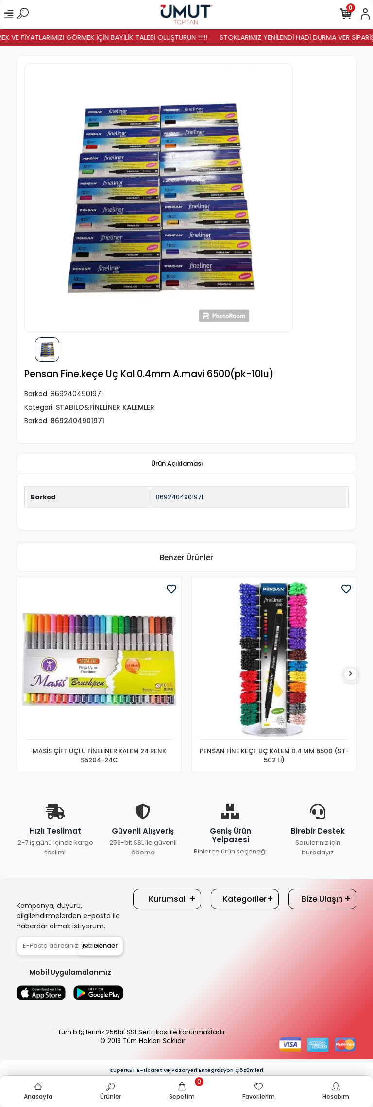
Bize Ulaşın (322, 899)
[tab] (177, 463)
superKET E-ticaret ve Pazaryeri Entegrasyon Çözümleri (186, 1070)
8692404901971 (179, 497)
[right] (350, 674)
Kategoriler (245, 899)
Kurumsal (167, 899)
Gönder (100, 945)
